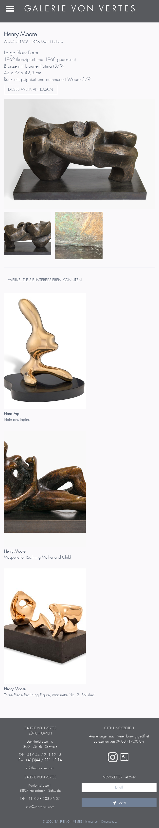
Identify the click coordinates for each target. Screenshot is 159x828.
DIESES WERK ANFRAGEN (30, 90)
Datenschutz (109, 821)
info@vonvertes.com (40, 768)
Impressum (91, 821)
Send (119, 803)
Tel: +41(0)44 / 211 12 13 (40, 755)
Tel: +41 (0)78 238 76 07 (40, 799)
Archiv (130, 777)
